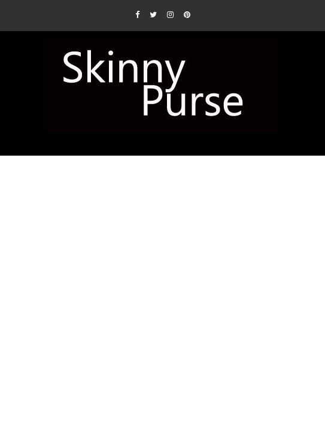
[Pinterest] (187, 14)
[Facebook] (137, 14)
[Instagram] (170, 14)
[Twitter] (153, 14)
